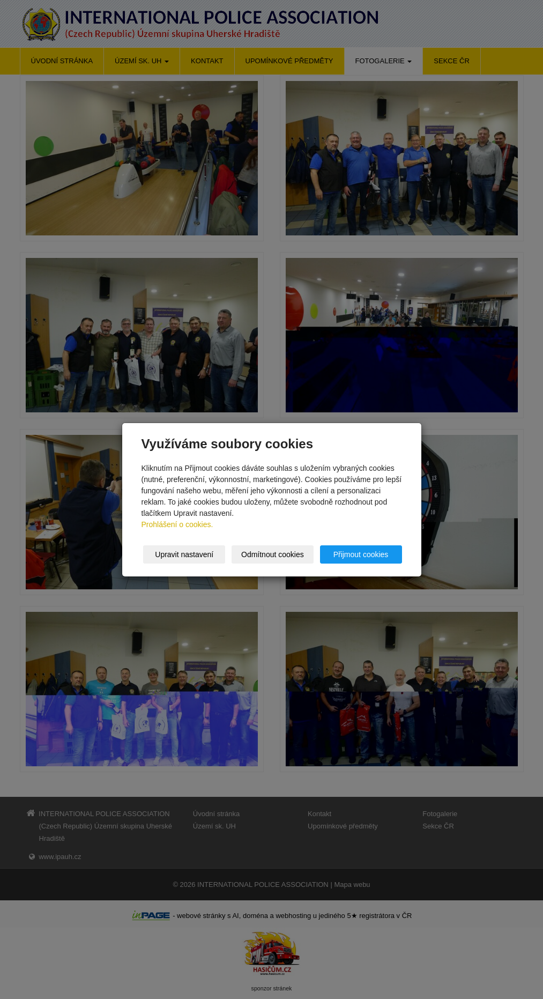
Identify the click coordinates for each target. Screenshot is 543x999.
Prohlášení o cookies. (177, 524)
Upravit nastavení (184, 554)
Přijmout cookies (361, 554)
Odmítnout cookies (272, 554)
